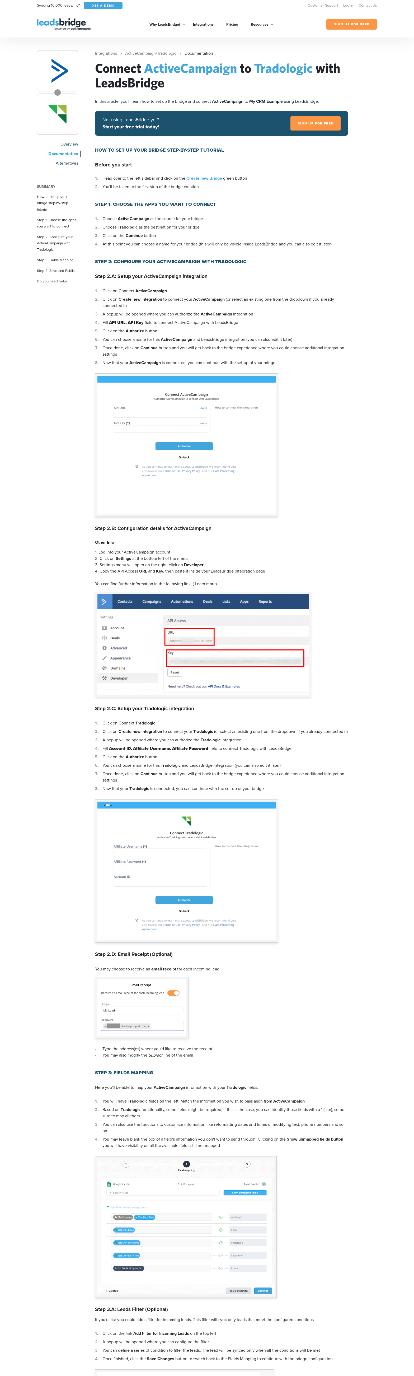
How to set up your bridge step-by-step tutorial (52, 203)
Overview (69, 144)
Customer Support (323, 5)
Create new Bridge (204, 178)
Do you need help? (52, 281)
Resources (260, 24)
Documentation (63, 154)
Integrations (203, 24)
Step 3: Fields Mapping (55, 260)
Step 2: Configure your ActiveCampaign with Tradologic (55, 243)
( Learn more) (205, 584)
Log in (348, 5)
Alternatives (67, 163)
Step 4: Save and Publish (57, 270)
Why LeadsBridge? (164, 24)
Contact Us (368, 5)
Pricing (232, 24)
